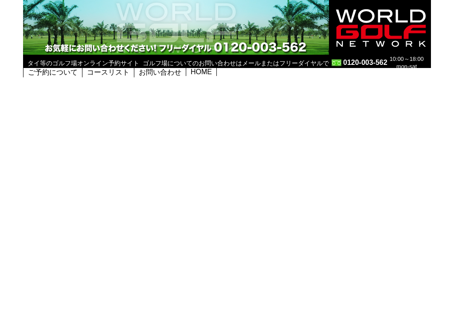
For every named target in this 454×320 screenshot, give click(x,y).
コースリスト (108, 72)
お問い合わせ (160, 72)
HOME (201, 72)
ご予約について (53, 72)
